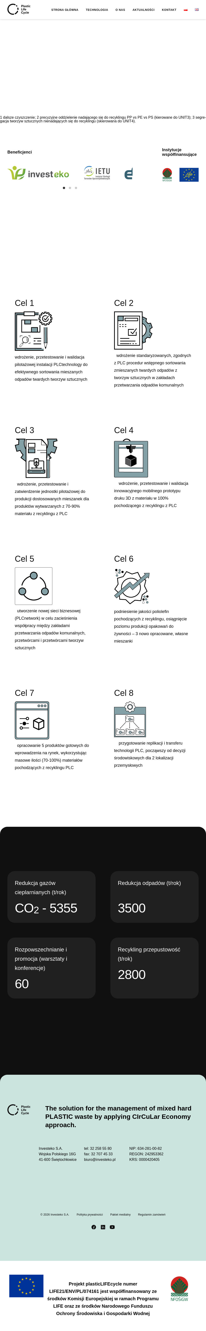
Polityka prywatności (90, 1214)
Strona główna (65, 10)
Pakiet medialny (120, 1214)
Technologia (97, 10)
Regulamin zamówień (152, 1214)
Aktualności (143, 10)
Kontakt (169, 10)
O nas (120, 10)
